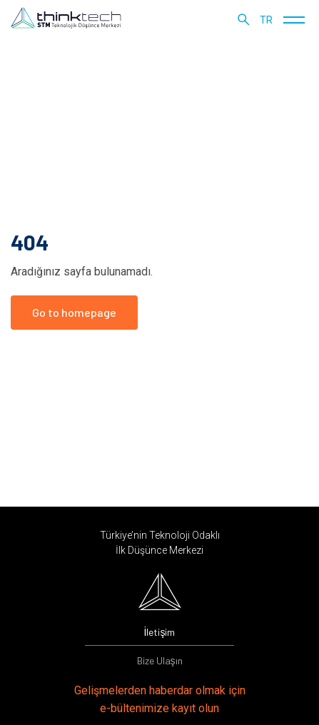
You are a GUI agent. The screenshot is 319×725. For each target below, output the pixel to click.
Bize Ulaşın (160, 660)
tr (266, 20)
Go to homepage (74, 312)
